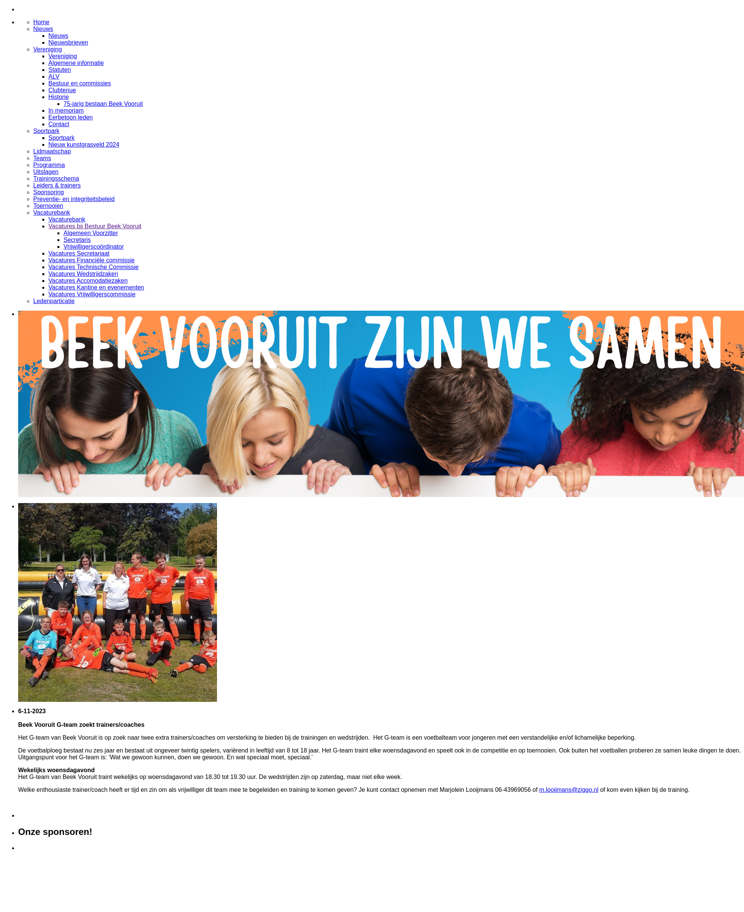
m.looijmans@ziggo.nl (568, 790)
